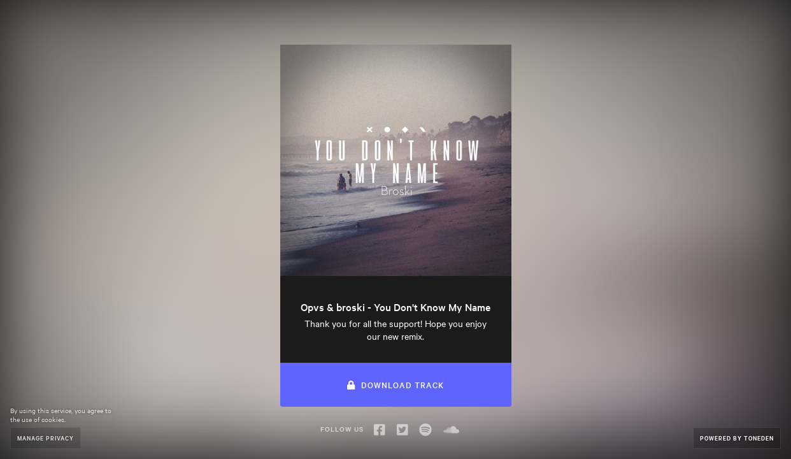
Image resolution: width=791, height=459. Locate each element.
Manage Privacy (45, 437)
